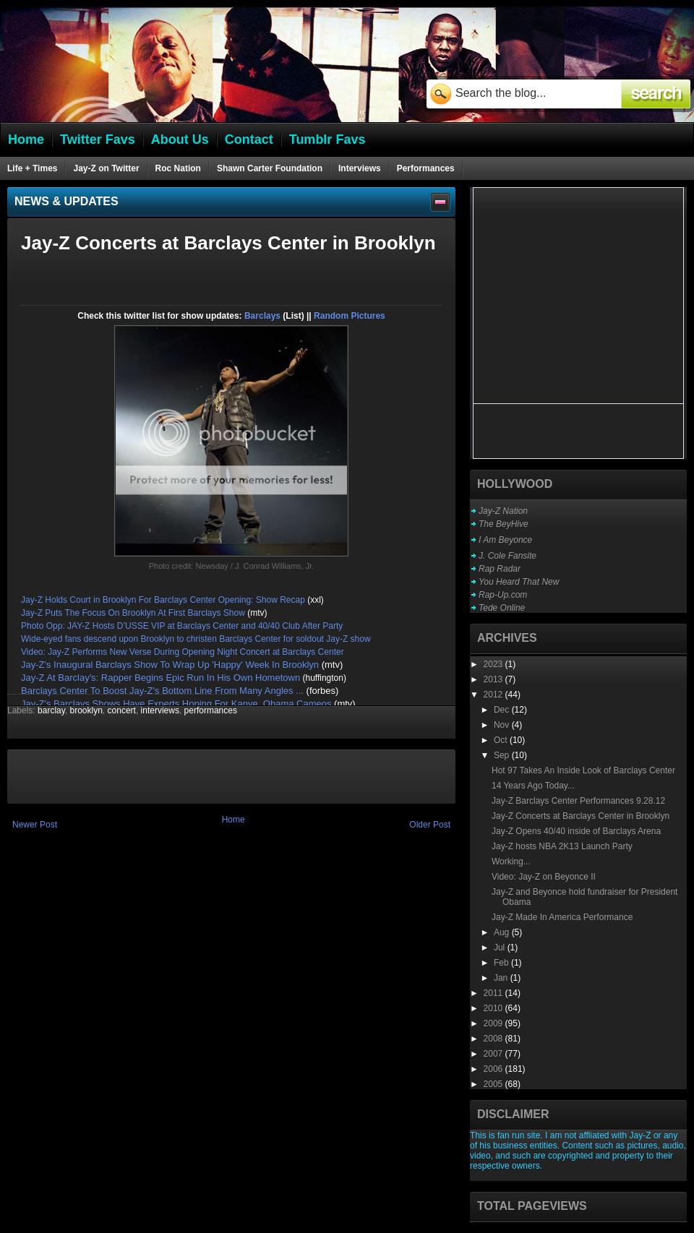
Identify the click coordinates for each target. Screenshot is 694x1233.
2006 (494, 1069)
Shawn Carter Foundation (269, 168)
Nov (503, 725)
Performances (426, 168)
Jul (500, 947)
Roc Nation (178, 168)
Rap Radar (499, 569)
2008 (494, 1039)
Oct (502, 740)
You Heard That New (519, 582)
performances (210, 710)
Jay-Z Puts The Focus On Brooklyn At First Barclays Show (133, 613)
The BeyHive (503, 524)
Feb (502, 963)
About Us (180, 139)
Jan (502, 978)
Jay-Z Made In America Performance (562, 917)
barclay (51, 710)
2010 (494, 1008)
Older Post (429, 825)
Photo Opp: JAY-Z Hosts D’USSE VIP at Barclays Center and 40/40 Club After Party (182, 626)
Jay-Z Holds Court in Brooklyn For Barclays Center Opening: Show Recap (163, 600)
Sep (503, 755)
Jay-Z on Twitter (106, 168)
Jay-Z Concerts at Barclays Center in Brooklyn (580, 816)
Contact (249, 139)
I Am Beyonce (505, 540)
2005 (494, 1084)
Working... (511, 861)
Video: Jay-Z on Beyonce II (544, 877)
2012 (494, 694)
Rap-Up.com (503, 595)
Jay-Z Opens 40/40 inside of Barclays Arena (576, 831)
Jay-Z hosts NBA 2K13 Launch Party (562, 846)
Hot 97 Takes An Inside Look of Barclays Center (583, 770)
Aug (503, 932)
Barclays (262, 316)
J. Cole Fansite (507, 556)
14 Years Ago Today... (533, 786)
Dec (503, 710)
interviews (160, 710)
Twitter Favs (97, 139)
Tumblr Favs (327, 139)
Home (233, 820)
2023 (494, 664)
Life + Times (32, 168)
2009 (494, 1023)
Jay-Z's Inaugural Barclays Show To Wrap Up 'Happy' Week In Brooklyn (170, 664)
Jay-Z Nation (503, 511)
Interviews (359, 168)
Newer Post (34, 825)
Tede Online (502, 608)
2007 (494, 1054)
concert (122, 710)
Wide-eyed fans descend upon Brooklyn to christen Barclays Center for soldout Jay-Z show (197, 639)
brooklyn (86, 710)
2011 (494, 993)
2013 (494, 679)
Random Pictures (349, 316)
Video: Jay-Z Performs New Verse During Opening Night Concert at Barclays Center (182, 652)
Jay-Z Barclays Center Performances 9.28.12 (578, 801)
